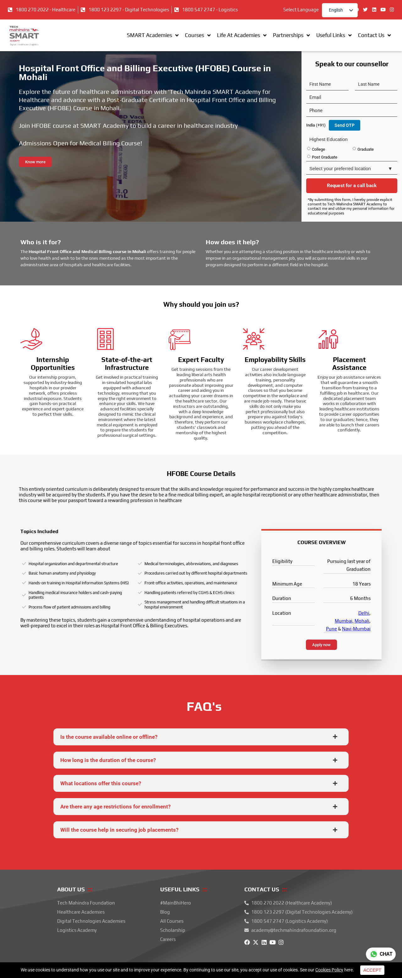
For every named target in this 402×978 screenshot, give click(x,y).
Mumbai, (344, 621)
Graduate (365, 149)
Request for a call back (352, 185)
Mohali (362, 621)
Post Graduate (324, 157)
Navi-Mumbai (356, 628)
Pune (331, 628)
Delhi (363, 613)
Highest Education (328, 139)
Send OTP (344, 125)
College (318, 149)
